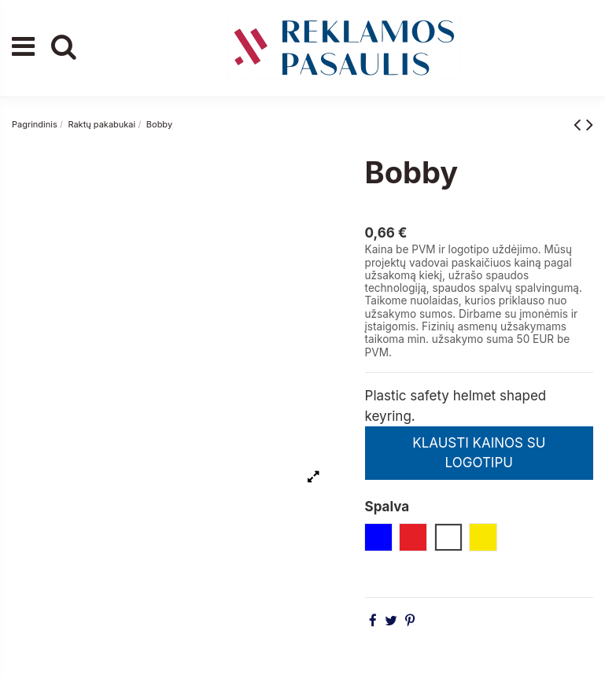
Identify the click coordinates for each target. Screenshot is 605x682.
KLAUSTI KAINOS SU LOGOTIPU (478, 453)
